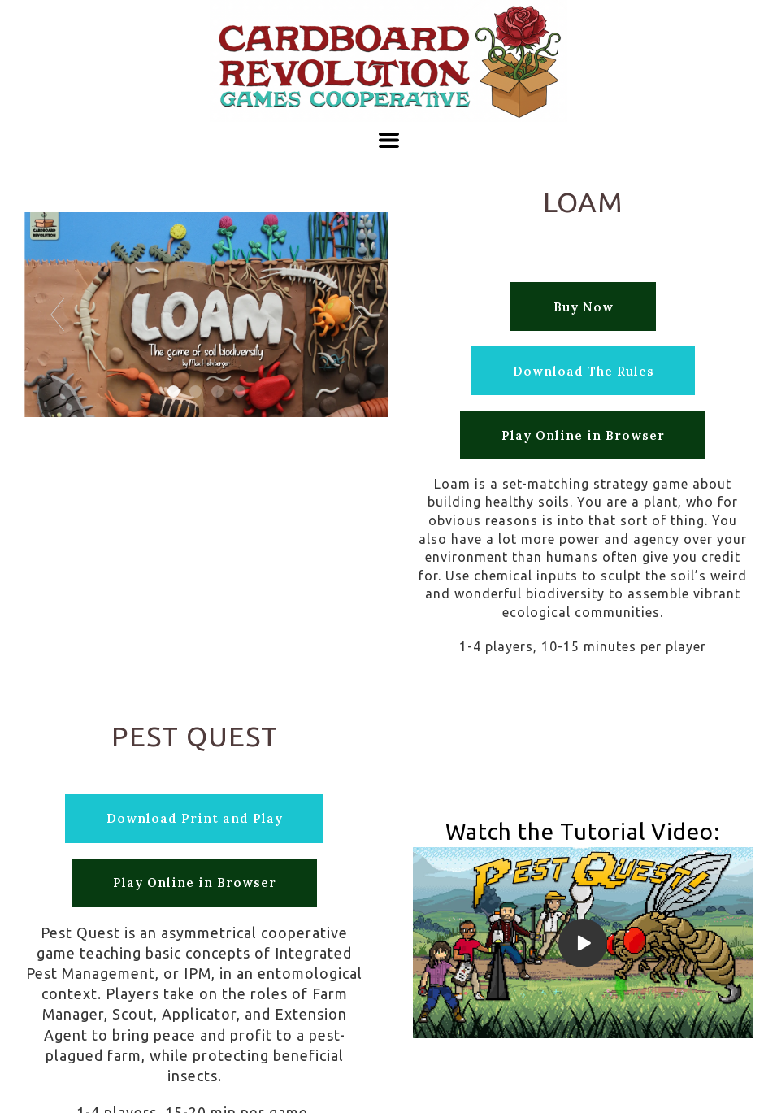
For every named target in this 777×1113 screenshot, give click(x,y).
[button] (389, 140)
